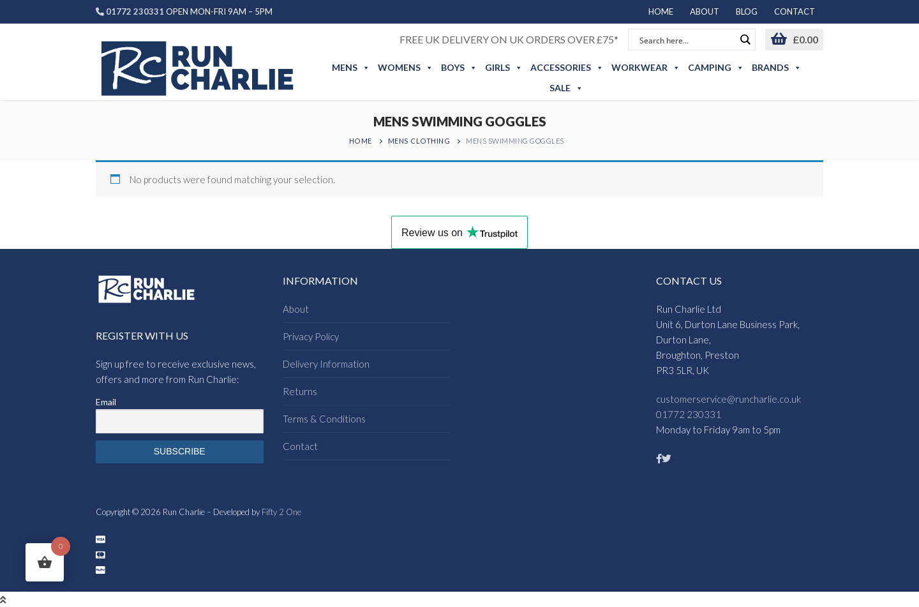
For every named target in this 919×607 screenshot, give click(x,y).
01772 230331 (688, 414)
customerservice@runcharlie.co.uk (728, 399)
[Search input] (686, 40)
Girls (504, 67)
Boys (459, 67)
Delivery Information (326, 364)
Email (106, 401)
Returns (300, 391)
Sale (566, 88)
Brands (777, 67)
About (296, 309)
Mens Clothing (419, 141)
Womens (405, 67)
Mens (351, 67)
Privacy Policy (311, 336)
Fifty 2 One (281, 512)
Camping (716, 67)
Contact (300, 446)
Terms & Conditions (324, 418)
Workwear (645, 67)
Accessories (567, 67)
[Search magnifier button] (744, 39)
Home (360, 141)
